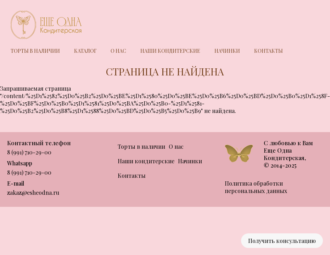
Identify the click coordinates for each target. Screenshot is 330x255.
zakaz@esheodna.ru (33, 192)
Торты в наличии (35, 50)
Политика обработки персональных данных (256, 187)
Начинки (227, 50)
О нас (118, 50)
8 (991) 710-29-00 (29, 152)
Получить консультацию (282, 240)
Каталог (85, 50)
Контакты (268, 50)
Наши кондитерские (170, 50)
